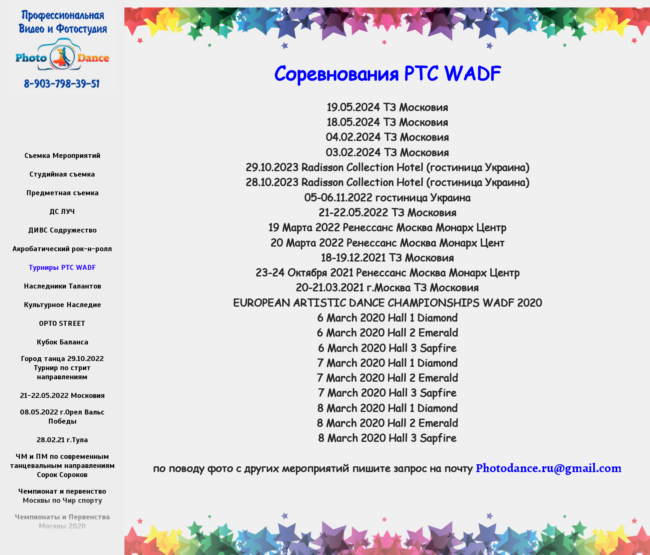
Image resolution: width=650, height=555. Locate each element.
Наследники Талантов (62, 286)
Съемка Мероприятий (62, 155)
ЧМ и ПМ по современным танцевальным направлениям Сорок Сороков (62, 465)
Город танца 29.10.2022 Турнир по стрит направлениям (62, 367)
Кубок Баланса (62, 342)
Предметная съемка (62, 192)
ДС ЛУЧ (62, 211)
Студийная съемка (62, 174)
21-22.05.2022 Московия (62, 395)
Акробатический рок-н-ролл (62, 248)
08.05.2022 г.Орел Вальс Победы (62, 416)
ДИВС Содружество (62, 230)
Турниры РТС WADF (62, 267)
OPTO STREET (62, 323)
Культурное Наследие (62, 304)
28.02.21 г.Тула (62, 439)
